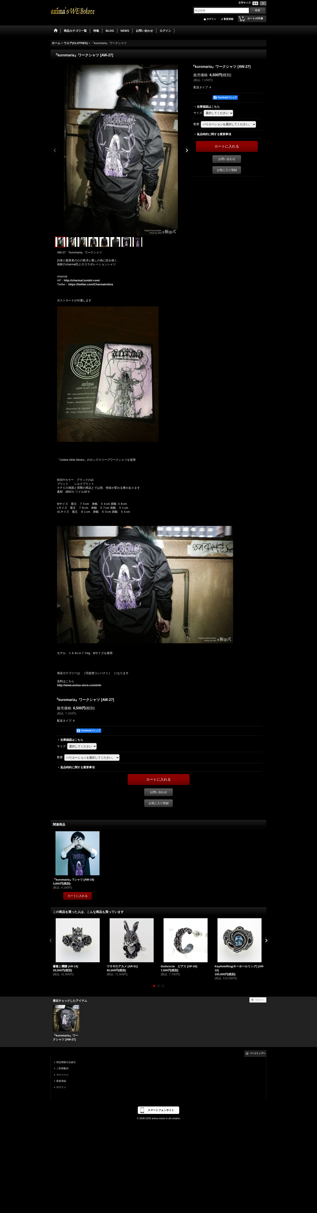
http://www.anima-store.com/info (79, 685)
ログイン (211, 19)
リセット (259, 1000)
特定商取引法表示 (66, 1062)
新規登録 (228, 19)
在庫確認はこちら (208, 106)
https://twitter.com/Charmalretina (90, 284)
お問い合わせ (226, 159)
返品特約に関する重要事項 (214, 134)
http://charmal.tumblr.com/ (82, 280)
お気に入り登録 (227, 170)
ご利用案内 (62, 1068)
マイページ (62, 1074)
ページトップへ (257, 1053)
